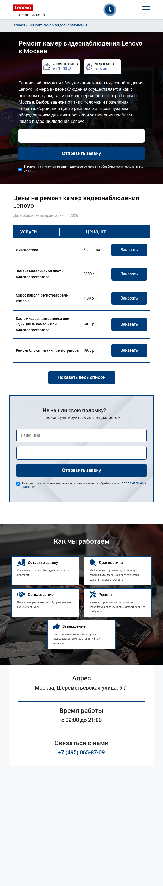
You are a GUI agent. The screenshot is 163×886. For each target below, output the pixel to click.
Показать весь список (82, 377)
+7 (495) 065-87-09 (81, 752)
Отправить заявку (81, 153)
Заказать (129, 249)
